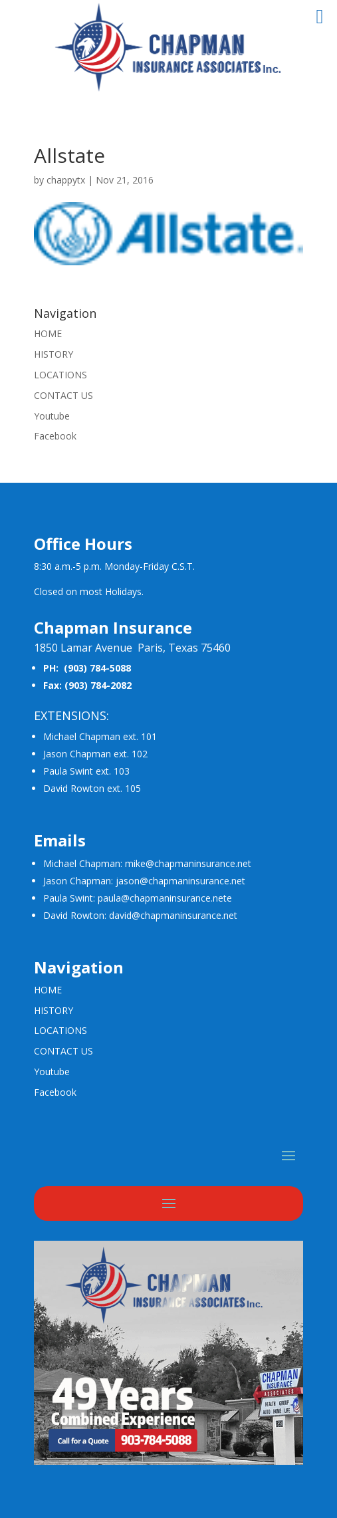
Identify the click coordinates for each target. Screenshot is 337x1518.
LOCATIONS (60, 374)
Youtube (52, 416)
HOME (48, 333)
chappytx (66, 180)
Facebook (55, 436)
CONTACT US (63, 395)
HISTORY (53, 354)
